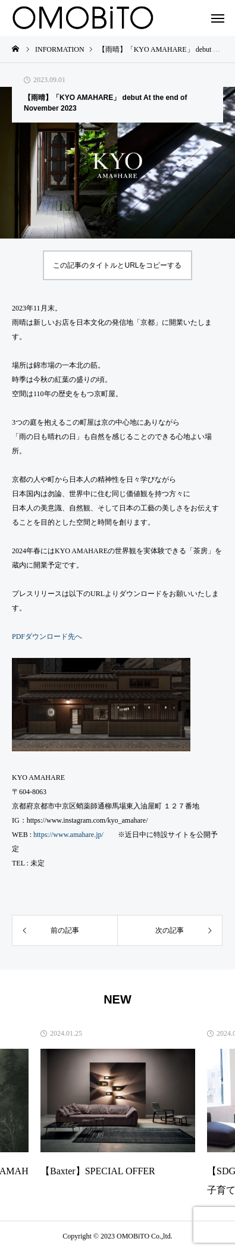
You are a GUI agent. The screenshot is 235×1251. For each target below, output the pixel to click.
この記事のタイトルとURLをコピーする (117, 265)
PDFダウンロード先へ (47, 636)
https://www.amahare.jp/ (68, 834)
